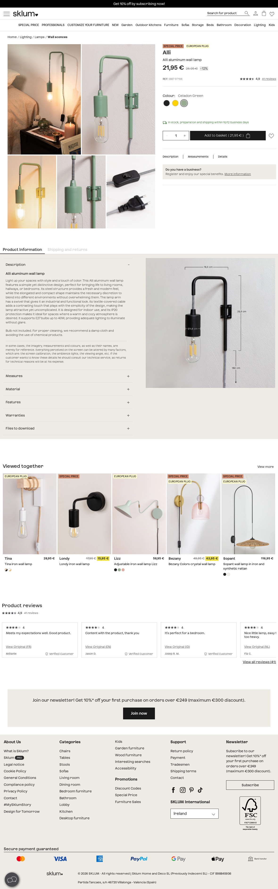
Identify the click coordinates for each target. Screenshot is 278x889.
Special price (28, 25)
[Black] (167, 103)
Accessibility (125, 772)
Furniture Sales (128, 805)
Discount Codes (128, 792)
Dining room (69, 788)
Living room (69, 781)
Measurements (198, 156)
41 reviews (269, 79)
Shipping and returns (67, 247)
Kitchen (66, 815)
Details (222, 156)
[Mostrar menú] (6, 13)
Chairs (64, 754)
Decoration (242, 25)
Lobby (64, 808)
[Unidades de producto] (176, 135)
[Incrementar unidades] (185, 136)
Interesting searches (132, 765)
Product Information (22, 247)
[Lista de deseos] (272, 13)
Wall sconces (57, 37)
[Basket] (264, 13)
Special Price (126, 798)
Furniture (171, 25)
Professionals (53, 25)
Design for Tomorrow (22, 815)
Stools (64, 768)
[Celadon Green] (184, 103)
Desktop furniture (74, 822)
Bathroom (224, 25)
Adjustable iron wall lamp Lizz (135, 562)
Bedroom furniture (75, 795)
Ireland (180, 817)
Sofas (185, 25)
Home (12, 37)
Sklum (14, 761)
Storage (198, 25)
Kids (272, 25)
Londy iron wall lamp (74, 562)
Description (170, 156)
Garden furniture (129, 752)
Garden (127, 25)
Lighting (260, 25)
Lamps (40, 37)
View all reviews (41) (259, 665)
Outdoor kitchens (148, 25)
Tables (64, 761)
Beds (210, 25)
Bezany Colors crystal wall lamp (192, 562)
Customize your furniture (88, 25)
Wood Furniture (128, 758)
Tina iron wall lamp (18, 562)
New (115, 25)
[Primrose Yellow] (175, 103)
